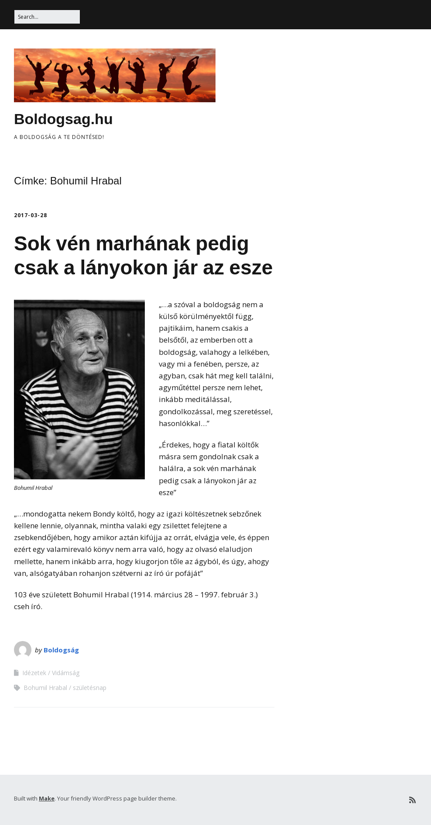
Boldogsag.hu (63, 119)
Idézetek (34, 673)
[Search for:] (47, 17)
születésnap (89, 687)
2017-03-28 (30, 215)
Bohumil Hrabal (45, 687)
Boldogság (61, 649)
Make (47, 798)
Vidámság (65, 673)
